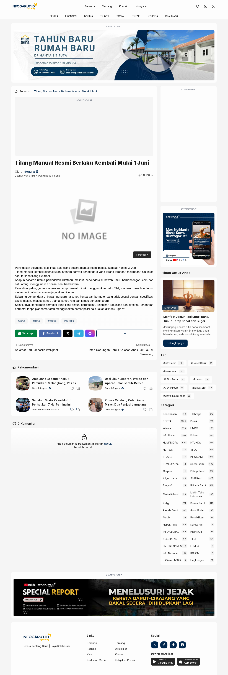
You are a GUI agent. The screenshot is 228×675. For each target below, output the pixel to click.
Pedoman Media (96, 660)
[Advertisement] (84, 129)
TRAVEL (104, 16)
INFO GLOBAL (171, 531)
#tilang (36, 321)
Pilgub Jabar (170, 478)
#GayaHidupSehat (174, 395)
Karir (89, 654)
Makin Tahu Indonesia (197, 494)
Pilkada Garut (198, 485)
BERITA (54, 16)
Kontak (123, 6)
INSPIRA (88, 16)
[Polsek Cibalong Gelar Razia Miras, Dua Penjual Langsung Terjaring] (96, 405)
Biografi (167, 485)
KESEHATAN (170, 538)
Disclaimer (121, 648)
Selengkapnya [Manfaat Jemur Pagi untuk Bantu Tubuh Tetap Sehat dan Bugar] (175, 343)
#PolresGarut (198, 363)
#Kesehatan (170, 371)
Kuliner (194, 435)
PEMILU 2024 (170, 463)
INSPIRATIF (196, 531)
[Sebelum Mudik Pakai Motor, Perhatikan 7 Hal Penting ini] (23, 405)
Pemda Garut (170, 510)
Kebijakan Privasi (125, 660)
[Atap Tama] (114, 55)
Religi (166, 503)
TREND (136, 16)
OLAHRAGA (171, 16)
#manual (52, 321)
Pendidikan (197, 517)
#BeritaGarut (199, 387)
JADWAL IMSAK (172, 560)
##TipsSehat (170, 379)
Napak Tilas (170, 524)
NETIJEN (168, 449)
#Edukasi (198, 379)
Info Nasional (170, 553)
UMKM (194, 428)
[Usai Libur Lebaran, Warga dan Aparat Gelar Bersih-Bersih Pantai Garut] (96, 383)
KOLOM (194, 553)
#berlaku (69, 321)
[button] (205, 6)
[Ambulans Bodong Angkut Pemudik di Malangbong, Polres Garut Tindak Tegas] (23, 383)
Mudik (166, 517)
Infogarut (29, 171)
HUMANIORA (170, 442)
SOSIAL (120, 16)
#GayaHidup (170, 387)
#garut (21, 321)
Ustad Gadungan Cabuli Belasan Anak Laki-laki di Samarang (120, 352)
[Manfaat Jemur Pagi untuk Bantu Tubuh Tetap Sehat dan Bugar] (188, 296)
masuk (107, 443)
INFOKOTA (196, 456)
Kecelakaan (170, 414)
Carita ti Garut (171, 494)
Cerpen (167, 471)
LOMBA (194, 545)
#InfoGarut (169, 363)
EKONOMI (71, 16)
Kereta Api (196, 524)
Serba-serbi (197, 463)
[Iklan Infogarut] (188, 239)
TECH (193, 538)
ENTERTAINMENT (172, 545)
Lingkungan (197, 560)
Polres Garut (197, 503)
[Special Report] (114, 598)
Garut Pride (197, 510)
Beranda (90, 6)
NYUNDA (153, 16)
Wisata (167, 428)
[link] (198, 6)
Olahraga (195, 414)
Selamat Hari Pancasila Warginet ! (37, 350)
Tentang (107, 6)
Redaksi (91, 648)
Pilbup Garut (197, 471)
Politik (193, 421)
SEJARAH (195, 478)
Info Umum (169, 435)
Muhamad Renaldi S (48, 409)
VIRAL (193, 449)
